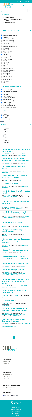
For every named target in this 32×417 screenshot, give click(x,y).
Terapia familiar (22, 273)
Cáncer (20, 180)
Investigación (5, 196)
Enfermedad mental (23, 226)
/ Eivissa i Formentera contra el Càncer (15, 250)
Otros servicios (14, 196)
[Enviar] (29, 10)
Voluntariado (22, 155)
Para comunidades (7, 372)
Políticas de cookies (16, 409)
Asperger (4, 276)
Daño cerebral (16, 315)
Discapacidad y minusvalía (14, 208)
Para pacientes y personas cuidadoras (11, 385)
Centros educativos (7, 376)
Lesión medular (11, 219)
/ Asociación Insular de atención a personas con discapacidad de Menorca (15, 159)
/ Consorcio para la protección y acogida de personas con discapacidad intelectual (16, 241)
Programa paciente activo (8, 389)
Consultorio (19, 207)
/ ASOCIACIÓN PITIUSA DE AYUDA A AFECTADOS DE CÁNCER (14, 177)
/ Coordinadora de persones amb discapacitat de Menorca (13, 320)
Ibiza (5, 171)
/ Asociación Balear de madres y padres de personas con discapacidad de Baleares (15, 281)
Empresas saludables (7, 381)
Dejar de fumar (6, 370)
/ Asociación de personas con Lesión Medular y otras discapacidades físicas (15, 213)
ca (17, 1)
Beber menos (6, 365)
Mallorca (7, 186)
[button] (16, 14)
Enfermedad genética (8, 198)
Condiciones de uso (16, 407)
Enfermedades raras (20, 198)
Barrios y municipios (7, 374)
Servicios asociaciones (16, 86)
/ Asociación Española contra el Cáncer (15, 263)
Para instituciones (7, 392)
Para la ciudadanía (7, 359)
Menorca (6, 154)
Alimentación (6, 363)
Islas (16, 111)
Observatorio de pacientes (9, 387)
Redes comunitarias (7, 383)
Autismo (10, 276)
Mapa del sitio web (16, 411)
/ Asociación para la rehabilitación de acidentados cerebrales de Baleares (15, 310)
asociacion (5, 295)
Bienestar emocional (7, 368)
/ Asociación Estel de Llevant (12, 222)
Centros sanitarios (7, 378)
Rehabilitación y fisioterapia (10, 314)
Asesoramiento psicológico (9, 273)
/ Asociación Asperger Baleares (13, 270)
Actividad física (6, 361)
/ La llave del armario (9, 301)
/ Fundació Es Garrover (10, 184)
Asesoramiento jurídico (8, 207)
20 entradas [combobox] (16, 331)
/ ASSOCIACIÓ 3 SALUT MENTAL (13, 256)
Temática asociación (16, 30)
